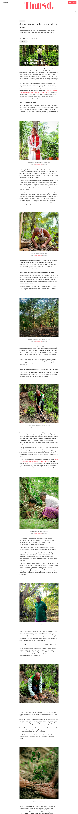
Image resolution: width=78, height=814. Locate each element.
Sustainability (23, 41)
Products (25, 12)
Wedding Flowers (43, 12)
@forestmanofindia (38, 164)
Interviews (54, 12)
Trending (33, 12)
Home (8, 12)
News (61, 12)
